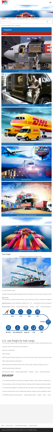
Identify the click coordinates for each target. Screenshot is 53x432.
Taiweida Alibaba (35, 18)
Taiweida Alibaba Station (23, 18)
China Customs (12, 18)
